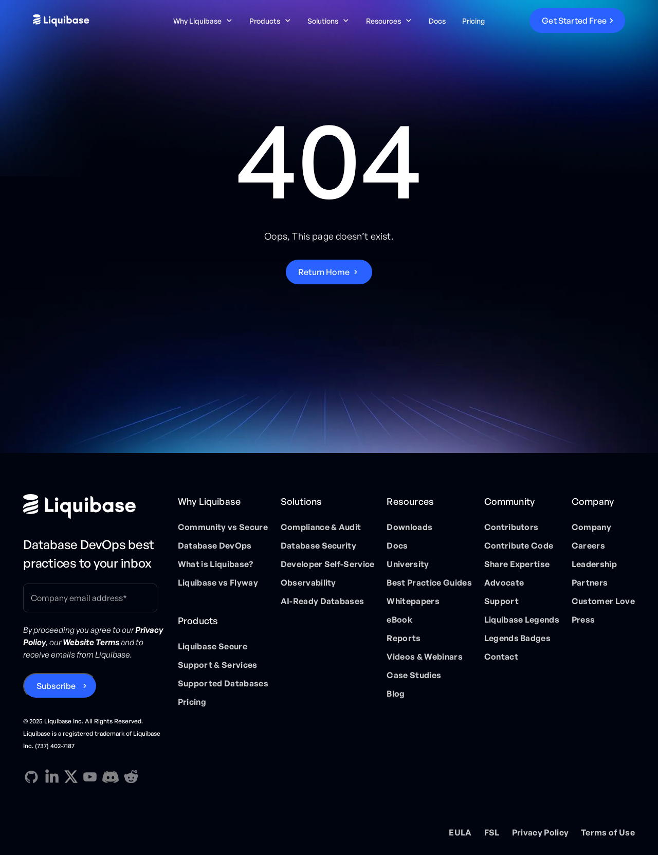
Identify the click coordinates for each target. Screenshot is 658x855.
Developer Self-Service (328, 564)
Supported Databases (223, 683)
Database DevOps (215, 545)
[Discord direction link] (110, 777)
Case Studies (414, 675)
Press (583, 619)
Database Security (318, 545)
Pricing (473, 20)
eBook (399, 619)
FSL (492, 832)
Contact (501, 656)
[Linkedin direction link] (52, 777)
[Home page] (94, 506)
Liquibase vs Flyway (218, 582)
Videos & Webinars (424, 656)
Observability (308, 582)
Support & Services (218, 665)
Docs (437, 20)
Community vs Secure (223, 527)
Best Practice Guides (429, 582)
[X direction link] (71, 776)
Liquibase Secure (212, 646)
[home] (95, 20)
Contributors (511, 527)
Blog (396, 693)
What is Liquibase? (215, 564)
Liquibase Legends (521, 619)
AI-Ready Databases (322, 601)
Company (591, 527)
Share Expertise (517, 564)
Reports (404, 638)
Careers (588, 545)
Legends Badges (517, 638)
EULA (460, 832)
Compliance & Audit (321, 527)
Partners (590, 582)
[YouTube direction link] (90, 777)
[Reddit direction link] (131, 777)
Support (501, 601)
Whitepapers (413, 601)
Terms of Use (608, 832)
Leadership (594, 564)
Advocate (504, 582)
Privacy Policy (540, 832)
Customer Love (603, 601)
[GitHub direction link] (31, 777)
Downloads (409, 527)
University (408, 564)
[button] (203, 20)
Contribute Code (519, 545)
